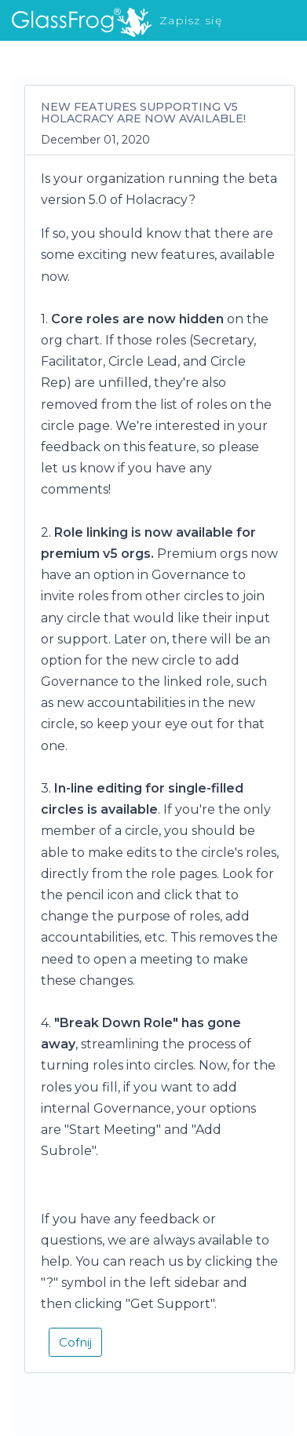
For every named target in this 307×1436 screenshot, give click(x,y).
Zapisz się (190, 20)
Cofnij (75, 1342)
